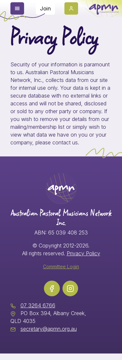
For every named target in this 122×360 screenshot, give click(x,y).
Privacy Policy (83, 253)
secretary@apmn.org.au (48, 329)
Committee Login (61, 266)
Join (45, 8)
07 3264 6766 (37, 305)
